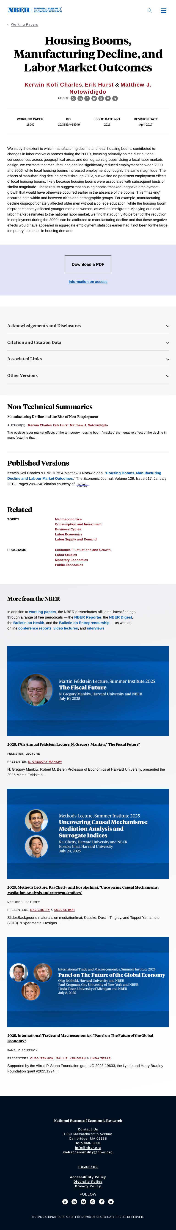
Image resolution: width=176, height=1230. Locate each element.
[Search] (150, 10)
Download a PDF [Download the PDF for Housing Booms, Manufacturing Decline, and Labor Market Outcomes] (88, 264)
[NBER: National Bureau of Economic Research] (38, 11)
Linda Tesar (100, 1058)
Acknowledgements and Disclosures (44, 325)
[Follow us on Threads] (92, 1201)
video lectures (65, 628)
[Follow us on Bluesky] (83, 1201)
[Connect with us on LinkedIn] (74, 1201)
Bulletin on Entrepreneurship (84, 623)
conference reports (35, 628)
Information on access (88, 282)
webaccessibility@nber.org (88, 1152)
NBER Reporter (87, 617)
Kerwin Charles (40, 425)
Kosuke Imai (64, 909)
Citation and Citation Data (34, 342)
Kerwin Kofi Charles (53, 85)
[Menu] (164, 10)
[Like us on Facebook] (101, 1201)
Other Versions (22, 375)
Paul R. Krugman (71, 1058)
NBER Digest (120, 617)
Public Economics (69, 565)
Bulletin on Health (28, 623)
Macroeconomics (68, 519)
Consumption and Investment (78, 524)
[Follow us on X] (65, 1201)
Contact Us (88, 1129)
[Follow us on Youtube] (111, 1201)
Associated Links (24, 358)
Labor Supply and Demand (76, 539)
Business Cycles (68, 529)
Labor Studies (66, 555)
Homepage (88, 1167)
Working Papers (24, 24)
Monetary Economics (71, 560)
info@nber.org (88, 1147)
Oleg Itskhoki (42, 1058)
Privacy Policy (88, 1186)
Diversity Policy (88, 1181)
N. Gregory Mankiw (45, 761)
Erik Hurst (99, 85)
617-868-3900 (88, 1143)
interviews (95, 628)
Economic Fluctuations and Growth (83, 550)
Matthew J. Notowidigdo (89, 425)
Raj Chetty (40, 909)
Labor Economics (68, 534)
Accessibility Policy (88, 1177)
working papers (42, 612)
